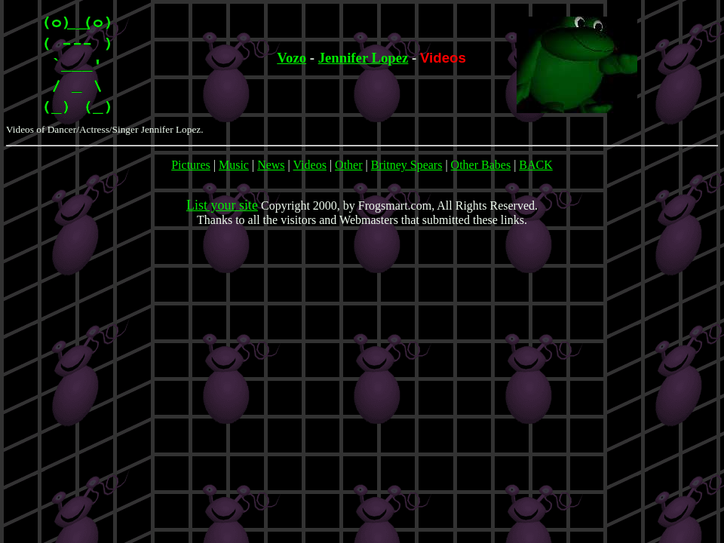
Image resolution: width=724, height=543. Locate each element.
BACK (535, 164)
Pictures (190, 164)
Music (234, 164)
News (270, 164)
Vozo (291, 58)
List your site (222, 205)
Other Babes (481, 164)
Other (348, 164)
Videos (310, 164)
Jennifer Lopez (363, 58)
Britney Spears (407, 164)
